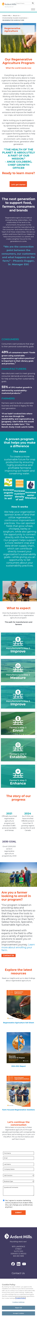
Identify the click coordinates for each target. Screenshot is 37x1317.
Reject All (18, 1307)
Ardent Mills (6, 15)
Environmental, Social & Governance (14, 18)
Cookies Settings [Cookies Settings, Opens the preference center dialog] (18, 1302)
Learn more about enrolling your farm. (18, 947)
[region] (18, 1298)
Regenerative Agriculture (13, 20)
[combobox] (25, 3)
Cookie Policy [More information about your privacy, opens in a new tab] (20, 1298)
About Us (16, 15)
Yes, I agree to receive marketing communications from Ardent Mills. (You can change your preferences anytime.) (18, 1204)
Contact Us (8, 955)
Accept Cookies (18, 1313)
